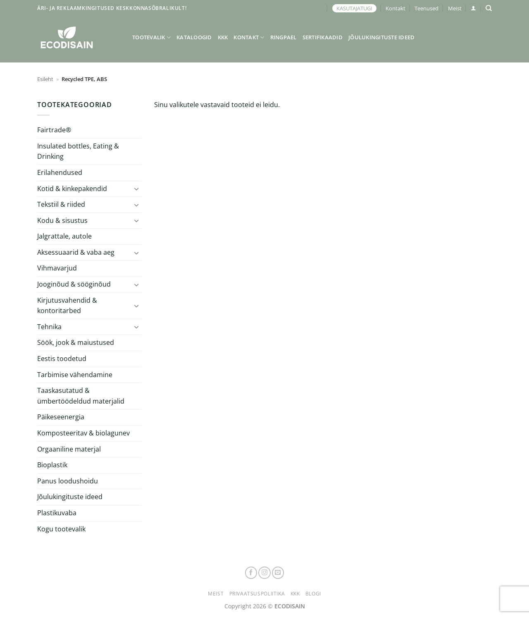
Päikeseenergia (60, 416)
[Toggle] (137, 189)
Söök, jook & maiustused (75, 342)
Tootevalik (151, 37)
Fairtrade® (54, 129)
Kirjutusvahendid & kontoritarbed (67, 306)
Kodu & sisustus (62, 220)
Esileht (45, 79)
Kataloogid (194, 37)
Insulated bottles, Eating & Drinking (78, 151)
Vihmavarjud (57, 268)
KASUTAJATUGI (354, 8)
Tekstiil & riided (61, 204)
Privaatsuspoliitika (257, 593)
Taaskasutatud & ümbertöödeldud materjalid (80, 396)
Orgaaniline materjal (69, 449)
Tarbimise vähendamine (74, 374)
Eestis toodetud (61, 358)
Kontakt (395, 8)
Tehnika (49, 326)
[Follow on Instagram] (264, 573)
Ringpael (283, 37)
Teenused (426, 8)
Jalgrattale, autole (64, 236)
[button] (473, 8)
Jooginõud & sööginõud (74, 284)
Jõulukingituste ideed (381, 37)
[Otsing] (489, 8)
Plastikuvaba (56, 512)
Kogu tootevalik (61, 528)
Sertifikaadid (323, 37)
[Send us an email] (278, 573)
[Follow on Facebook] (251, 573)
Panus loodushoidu (67, 480)
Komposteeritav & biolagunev (83, 433)
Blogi (313, 593)
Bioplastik (52, 464)
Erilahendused (59, 172)
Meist (455, 8)
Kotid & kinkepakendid (72, 188)
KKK (223, 37)
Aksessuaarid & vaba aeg (75, 252)
